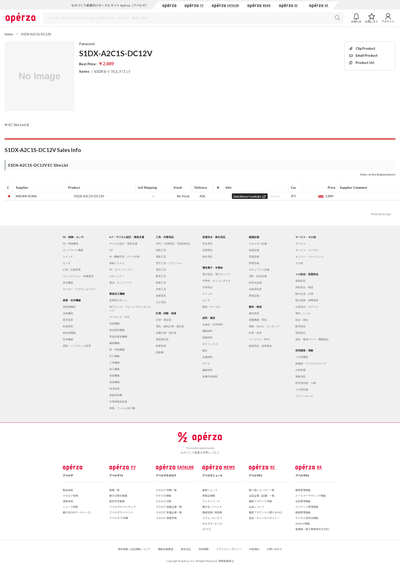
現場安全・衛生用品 (213, 236)
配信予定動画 (117, 501)
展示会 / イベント (212, 507)
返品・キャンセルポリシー (264, 518)
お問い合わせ (274, 549)
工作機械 (114, 362)
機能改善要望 (165, 549)
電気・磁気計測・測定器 (170, 326)
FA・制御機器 (70, 243)
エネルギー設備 (258, 243)
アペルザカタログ (166, 475)
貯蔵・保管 (255, 332)
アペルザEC (256, 475)
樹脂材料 (207, 337)
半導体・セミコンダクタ (216, 280)
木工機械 (114, 355)
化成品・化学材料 (212, 324)
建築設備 (254, 236)
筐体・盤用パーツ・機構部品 (312, 339)
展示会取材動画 (118, 495)
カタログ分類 (163, 501)
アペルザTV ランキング (122, 507)
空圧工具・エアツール (168, 262)
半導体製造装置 (118, 401)
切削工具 (161, 249)
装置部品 (300, 332)
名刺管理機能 (303, 501)
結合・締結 (301, 319)
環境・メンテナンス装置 (77, 345)
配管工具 (161, 275)
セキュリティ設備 (259, 269)
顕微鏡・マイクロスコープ (310, 363)
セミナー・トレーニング (309, 256)
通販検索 (68, 501)
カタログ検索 (70, 495)
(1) (17, 125)
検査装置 (161, 345)
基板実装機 (115, 394)
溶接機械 (114, 375)
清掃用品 (207, 249)
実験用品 (300, 376)
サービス (300, 243)
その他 (299, 262)
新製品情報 (208, 495)
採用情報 (203, 549)
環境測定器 (162, 339)
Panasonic (87, 44)
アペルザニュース (212, 475)
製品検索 (68, 490)
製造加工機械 (117, 293)
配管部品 (300, 326)
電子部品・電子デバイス (216, 274)
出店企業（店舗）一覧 (261, 495)
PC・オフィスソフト (121, 269)
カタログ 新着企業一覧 (169, 512)
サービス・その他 (305, 236)
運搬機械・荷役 (258, 319)
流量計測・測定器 (166, 332)
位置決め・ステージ (306, 306)
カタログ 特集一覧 (166, 490)
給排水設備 (255, 282)
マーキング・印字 (119, 316)
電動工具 (161, 256)
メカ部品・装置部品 (306, 274)
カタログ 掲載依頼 (166, 518)
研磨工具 (161, 282)
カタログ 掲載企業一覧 (169, 507)
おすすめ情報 (163, 495)
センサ (66, 262)
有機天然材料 (210, 376)
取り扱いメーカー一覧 (261, 490)
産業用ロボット (118, 300)
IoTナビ (206, 529)
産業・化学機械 (72, 300)
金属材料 (207, 356)
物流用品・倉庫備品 (260, 345)
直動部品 (300, 280)
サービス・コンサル (306, 249)
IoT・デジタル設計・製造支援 (126, 236)
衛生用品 (207, 256)
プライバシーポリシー (229, 549)
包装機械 (114, 323)
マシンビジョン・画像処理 (78, 275)
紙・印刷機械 (117, 349)
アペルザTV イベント (121, 512)
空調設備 (254, 256)
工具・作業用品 (165, 236)
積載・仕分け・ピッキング (264, 326)
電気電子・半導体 (212, 267)
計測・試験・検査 (166, 313)
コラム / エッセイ (212, 518)
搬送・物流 (255, 306)
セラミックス (210, 343)
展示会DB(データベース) (77, 512)
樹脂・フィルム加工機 (122, 408)
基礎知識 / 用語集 (212, 512)
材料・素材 (208, 317)
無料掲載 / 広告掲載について (134, 549)
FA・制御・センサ (73, 236)
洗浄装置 (114, 388)
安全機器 (68, 282)
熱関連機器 (69, 306)
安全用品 (207, 243)
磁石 (204, 350)
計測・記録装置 (72, 269)
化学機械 (68, 339)
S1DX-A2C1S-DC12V (89, 196)
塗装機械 (114, 381)
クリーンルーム (304, 395)
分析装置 (300, 369)
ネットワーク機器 (73, 249)
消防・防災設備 (258, 275)
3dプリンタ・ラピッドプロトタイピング (130, 308)
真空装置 (68, 319)
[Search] (193, 18)
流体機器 (68, 313)
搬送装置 (254, 313)
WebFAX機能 (302, 523)
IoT (111, 249)
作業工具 (161, 289)
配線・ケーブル (211, 306)
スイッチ (68, 256)
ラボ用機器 (301, 356)
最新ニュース (209, 490)
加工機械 (114, 368)
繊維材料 (207, 369)
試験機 (159, 352)
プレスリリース (211, 501)
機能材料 (207, 330)
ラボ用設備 (301, 389)
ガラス (206, 363)
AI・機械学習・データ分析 (124, 256)
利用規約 (254, 549)
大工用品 (161, 302)
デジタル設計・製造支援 (123, 243)
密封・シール (303, 313)
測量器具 (161, 295)
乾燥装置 (68, 326)
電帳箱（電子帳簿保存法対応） (313, 529)
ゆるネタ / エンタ (212, 523)
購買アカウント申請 (260, 501)
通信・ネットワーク (120, 282)
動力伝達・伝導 (304, 293)
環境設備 (254, 295)
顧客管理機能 (303, 490)
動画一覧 (114, 490)
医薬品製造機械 (118, 336)
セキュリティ (117, 275)
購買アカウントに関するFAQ (265, 512)
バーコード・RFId (259, 339)
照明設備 (254, 262)
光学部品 (207, 287)
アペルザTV (116, 475)
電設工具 (161, 269)
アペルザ (68, 475)
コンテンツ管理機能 (306, 507)
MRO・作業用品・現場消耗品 (173, 243)
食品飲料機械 (117, 329)
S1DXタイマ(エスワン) (112, 71)
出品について (256, 507)
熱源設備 (254, 249)
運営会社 (186, 549)
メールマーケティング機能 (310, 495)
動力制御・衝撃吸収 (306, 300)
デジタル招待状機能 (306, 518)
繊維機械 (114, 342)
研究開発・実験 (304, 350)
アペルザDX (302, 475)
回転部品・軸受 (304, 287)
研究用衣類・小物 (305, 382)
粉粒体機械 (69, 332)
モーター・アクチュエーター (79, 289)
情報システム (117, 262)
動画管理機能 (303, 512)
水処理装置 (255, 289)
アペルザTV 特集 (118, 518)
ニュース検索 (70, 507)
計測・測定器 (163, 319)
